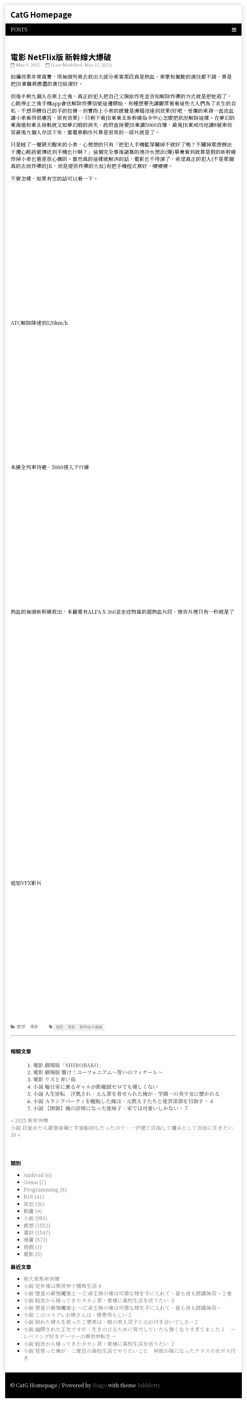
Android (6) (37, 1174)
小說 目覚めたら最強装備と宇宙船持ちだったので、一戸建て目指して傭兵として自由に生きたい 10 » (122, 1131)
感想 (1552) (36, 1225)
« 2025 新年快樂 (29, 1120)
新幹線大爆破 (91, 1027)
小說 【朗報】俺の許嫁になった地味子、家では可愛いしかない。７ (111, 1108)
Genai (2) (34, 1181)
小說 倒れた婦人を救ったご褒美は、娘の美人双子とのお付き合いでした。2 (110, 1321)
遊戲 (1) (32, 1246)
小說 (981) (35, 1217)
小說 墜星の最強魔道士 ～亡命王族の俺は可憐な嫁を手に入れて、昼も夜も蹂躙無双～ (122, 1307)
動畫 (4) (32, 1210)
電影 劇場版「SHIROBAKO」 (68, 1064)
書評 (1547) (36, 1232)
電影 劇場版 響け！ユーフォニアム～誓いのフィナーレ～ (98, 1072)
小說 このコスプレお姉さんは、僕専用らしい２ (78, 1314)
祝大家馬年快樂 (41, 1278)
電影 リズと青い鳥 (54, 1079)
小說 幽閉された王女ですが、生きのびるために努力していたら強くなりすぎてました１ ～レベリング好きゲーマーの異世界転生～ (129, 1332)
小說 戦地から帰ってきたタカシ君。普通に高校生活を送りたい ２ (99, 1343)
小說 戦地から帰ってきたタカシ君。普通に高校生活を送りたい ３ (99, 1300)
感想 (21, 1026)
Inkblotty (148, 1385)
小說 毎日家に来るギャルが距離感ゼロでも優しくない (95, 1086)
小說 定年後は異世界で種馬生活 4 (62, 1285)
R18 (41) (33, 1196)
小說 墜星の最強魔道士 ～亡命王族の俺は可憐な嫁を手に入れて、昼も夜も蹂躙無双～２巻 (127, 1293)
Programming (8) (45, 1189)
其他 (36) (34, 1203)
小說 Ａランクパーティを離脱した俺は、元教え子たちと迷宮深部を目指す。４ (123, 1100)
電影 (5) (32, 1253)
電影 (34, 1026)
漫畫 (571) (35, 1239)
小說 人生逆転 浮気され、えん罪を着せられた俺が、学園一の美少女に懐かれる (126, 1093)
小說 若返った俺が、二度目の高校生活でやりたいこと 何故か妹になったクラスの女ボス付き (129, 1354)
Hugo (100, 1385)
